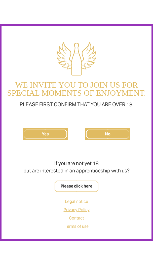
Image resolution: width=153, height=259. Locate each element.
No (107, 134)
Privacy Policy (77, 209)
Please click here (76, 186)
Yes (45, 134)
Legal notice (76, 201)
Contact (76, 218)
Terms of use (77, 226)
